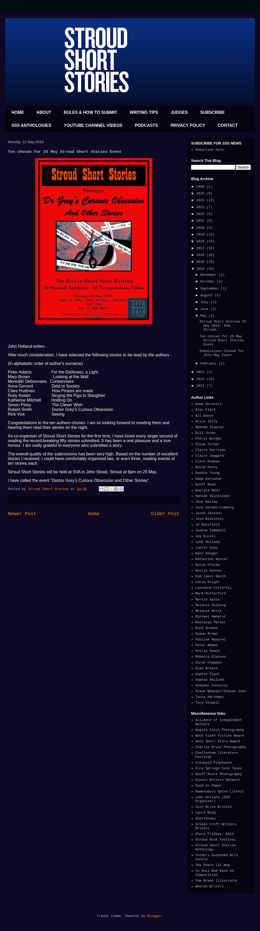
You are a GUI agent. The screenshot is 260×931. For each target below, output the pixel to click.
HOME (17, 112)
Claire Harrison (210, 450)
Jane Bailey (206, 502)
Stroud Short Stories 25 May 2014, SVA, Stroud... (222, 326)
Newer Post (22, 513)
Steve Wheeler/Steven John (220, 691)
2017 (201, 248)
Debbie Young (207, 473)
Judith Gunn (206, 548)
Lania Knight (207, 582)
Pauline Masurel (210, 639)
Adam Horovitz (208, 404)
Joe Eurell (205, 536)
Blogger (154, 916)
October (208, 282)
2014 (201, 269)
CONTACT (228, 125)
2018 (201, 241)
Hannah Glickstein (212, 496)
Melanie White (208, 611)
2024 (201, 200)
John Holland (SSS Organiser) (212, 799)
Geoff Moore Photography (218, 774)
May (204, 316)
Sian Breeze (206, 668)
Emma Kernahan (208, 479)
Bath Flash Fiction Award (219, 736)
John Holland (207, 542)
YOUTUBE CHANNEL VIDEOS (93, 125)
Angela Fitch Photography (219, 730)
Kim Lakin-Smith (210, 576)
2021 (201, 221)
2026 (201, 187)
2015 (201, 262)
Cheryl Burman (208, 439)
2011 (201, 386)
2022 (201, 214)
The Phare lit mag (212, 865)
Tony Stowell (207, 703)
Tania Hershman (209, 697)
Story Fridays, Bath (214, 834)
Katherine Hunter (211, 559)
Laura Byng (205, 813)
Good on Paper (208, 786)
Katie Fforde (207, 565)
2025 (201, 193)
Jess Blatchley (209, 519)
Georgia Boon (207, 490)
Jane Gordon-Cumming (214, 507)
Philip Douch (207, 651)
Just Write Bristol (213, 807)
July (205, 302)
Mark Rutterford (210, 593)
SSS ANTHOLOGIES (31, 125)
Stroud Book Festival (215, 840)
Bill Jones (205, 433)
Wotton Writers (209, 886)
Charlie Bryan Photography (220, 747)
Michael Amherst (210, 617)
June (205, 309)
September (210, 289)
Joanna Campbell (210, 530)
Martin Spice (207, 599)
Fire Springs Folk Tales (218, 768)
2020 (201, 228)
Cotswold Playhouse (213, 763)
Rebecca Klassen (210, 657)
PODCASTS (146, 125)
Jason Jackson (208, 513)
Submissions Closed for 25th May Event (221, 353)
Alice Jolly (206, 421)
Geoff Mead (205, 485)
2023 (201, 207)
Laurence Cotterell (213, 588)
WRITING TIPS (144, 112)
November (209, 275)
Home (93, 513)
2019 (201, 235)
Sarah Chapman (208, 663)
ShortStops (205, 819)
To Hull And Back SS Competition (214, 873)
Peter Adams (206, 645)
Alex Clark (205, 410)
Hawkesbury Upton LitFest (219, 792)
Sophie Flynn (207, 674)
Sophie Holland (209, 680)
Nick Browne (206, 628)
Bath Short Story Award (217, 741)
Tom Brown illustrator (216, 881)
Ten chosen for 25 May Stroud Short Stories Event (221, 340)
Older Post (165, 513)
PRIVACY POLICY (188, 125)
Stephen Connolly (211, 685)
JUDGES (179, 112)
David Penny (206, 467)
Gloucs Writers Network (217, 780)
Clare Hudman (207, 461)
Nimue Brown (206, 634)
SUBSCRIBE (212, 112)
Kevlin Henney (208, 571)
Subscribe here (209, 150)
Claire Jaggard (209, 456)
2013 (201, 372)
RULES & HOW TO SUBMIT (90, 112)
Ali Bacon (204, 416)
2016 (201, 255)
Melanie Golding (210, 605)
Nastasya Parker (210, 622)
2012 (201, 379)
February (209, 363)
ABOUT (43, 112)
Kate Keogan (206, 553)
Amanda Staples (209, 427)
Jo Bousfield (207, 525)
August (207, 295)
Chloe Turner (207, 444)
